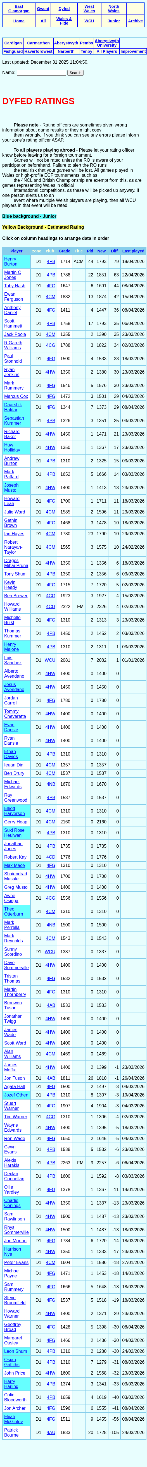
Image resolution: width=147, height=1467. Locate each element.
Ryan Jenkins (11, 372)
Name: (9, 72)
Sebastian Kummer (14, 421)
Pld (90, 251)
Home (19, 21)
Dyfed (64, 8)
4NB (51, 784)
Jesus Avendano (14, 687)
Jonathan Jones (13, 846)
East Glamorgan (19, 8)
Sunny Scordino (13, 952)
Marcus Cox (16, 396)
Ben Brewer (16, 595)
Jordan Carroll (11, 700)
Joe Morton (15, 1240)
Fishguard (13, 51)
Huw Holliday (12, 447)
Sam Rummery (13, 1287)
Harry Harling (11, 1384)
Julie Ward (14, 512)
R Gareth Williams (13, 345)
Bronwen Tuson (13, 1005)
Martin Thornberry (15, 992)
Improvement (133, 51)
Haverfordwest (39, 51)
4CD (50, 857)
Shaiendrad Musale (15, 876)
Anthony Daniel (12, 310)
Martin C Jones (12, 275)
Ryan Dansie (11, 741)
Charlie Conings (12, 1203)
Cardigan (13, 43)
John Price (14, 1373)
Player (16, 251)
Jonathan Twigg (13, 1019)
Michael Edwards (13, 784)
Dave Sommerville (16, 965)
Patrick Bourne (11, 1432)
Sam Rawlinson (14, 1216)
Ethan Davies (11, 754)
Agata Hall (14, 1086)
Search (75, 73)
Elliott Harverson (14, 811)
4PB (51, 261)
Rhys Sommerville (16, 1230)
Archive (135, 21)
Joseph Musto (11, 488)
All (43, 21)
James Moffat (10, 1067)
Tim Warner (15, 1116)
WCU (89, 21)
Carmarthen (38, 43)
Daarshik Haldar (13, 407)
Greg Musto (16, 887)
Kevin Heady (10, 585)
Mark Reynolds (13, 938)
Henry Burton (10, 261)
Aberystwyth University (107, 43)
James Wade (10, 1032)
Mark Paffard (11, 474)
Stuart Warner (11, 1106)
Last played (133, 251)
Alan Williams (12, 1054)
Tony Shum (15, 574)
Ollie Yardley (11, 1189)
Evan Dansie (11, 727)
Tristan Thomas (12, 978)
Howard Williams (12, 606)
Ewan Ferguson (13, 297)
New (102, 251)
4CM (50, 296)
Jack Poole (15, 334)
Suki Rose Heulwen (14, 833)
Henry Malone (11, 647)
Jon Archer (14, 1408)
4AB (51, 1005)
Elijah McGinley (13, 1419)
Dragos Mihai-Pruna (16, 563)
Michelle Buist (12, 620)
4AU (51, 1432)
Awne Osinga (11, 898)
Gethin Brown (10, 523)
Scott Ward (15, 1043)
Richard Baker (12, 434)
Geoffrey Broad (12, 1327)
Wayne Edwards (13, 1127)
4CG (50, 345)
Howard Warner (12, 1313)
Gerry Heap (15, 821)
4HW (50, 372)
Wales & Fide (64, 20)
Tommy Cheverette (15, 714)
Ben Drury (14, 773)
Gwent (43, 8)
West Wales (89, 8)
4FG (51, 285)
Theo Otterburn (13, 911)
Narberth (66, 51)
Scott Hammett (13, 323)
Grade (64, 251)
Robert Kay (15, 857)
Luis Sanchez (13, 660)
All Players (106, 51)
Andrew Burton (11, 461)
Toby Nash (14, 285)
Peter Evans (16, 1262)
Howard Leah (12, 501)
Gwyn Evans (10, 1149)
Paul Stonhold (13, 359)
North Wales (114, 8)
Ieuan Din (13, 765)
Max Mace (14, 865)
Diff (114, 251)
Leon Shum (15, 1351)
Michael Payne (12, 1273)
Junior (114, 21)
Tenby (86, 51)
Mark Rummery (13, 385)
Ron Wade (14, 1138)
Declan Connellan (14, 1176)
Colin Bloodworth (15, 1397)
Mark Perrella (12, 925)
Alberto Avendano (14, 673)
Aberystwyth (66, 43)
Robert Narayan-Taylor (13, 547)
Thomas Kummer (12, 633)
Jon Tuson (14, 1078)
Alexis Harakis (11, 1163)
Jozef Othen (16, 1095)
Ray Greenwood (15, 797)
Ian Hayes (14, 533)
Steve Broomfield (14, 1300)
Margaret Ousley (13, 1340)
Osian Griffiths (12, 1362)
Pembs (86, 43)
